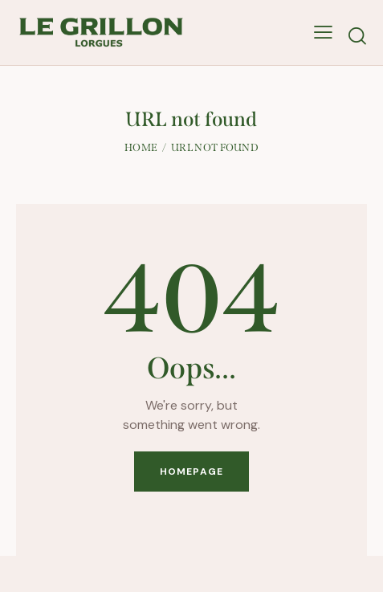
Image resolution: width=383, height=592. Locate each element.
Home (140, 147)
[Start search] (357, 36)
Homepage (191, 471)
